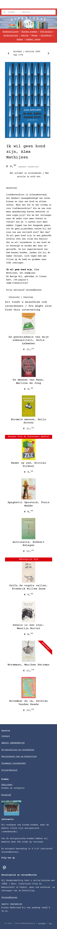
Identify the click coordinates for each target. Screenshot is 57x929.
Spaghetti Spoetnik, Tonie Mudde (28, 504)
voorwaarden (19, 763)
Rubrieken (6, 785)
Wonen (34, 35)
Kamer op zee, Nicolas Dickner (28, 464)
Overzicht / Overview (21, 297)
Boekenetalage (10, 32)
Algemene (6, 763)
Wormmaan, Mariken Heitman (28, 664)
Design (24, 35)
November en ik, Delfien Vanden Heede (28, 703)
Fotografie (46, 32)
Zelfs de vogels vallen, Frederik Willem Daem (28, 587)
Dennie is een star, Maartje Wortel (28, 627)
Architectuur (10, 35)
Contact (5, 736)
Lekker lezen (33, 39)
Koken (20, 39)
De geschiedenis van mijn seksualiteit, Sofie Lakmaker (29, 340)
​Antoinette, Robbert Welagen (28, 543)
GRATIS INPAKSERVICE (12, 743)
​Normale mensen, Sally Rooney (28, 421)
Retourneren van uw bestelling (19, 756)
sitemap (42, 923)
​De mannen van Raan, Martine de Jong (28, 381)
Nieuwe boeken (29, 32)
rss (50, 923)
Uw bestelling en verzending (17, 750)
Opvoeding (46, 35)
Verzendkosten (9, 897)
